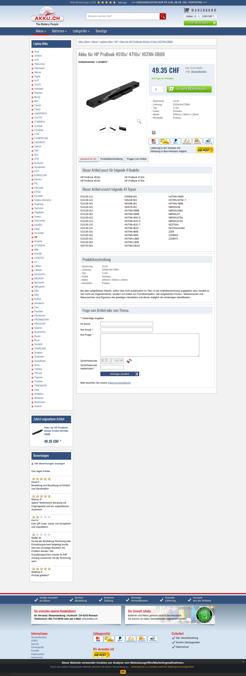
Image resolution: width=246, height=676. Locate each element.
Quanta (38, 327)
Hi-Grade (39, 233)
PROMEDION (41, 319)
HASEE (38, 225)
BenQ (37, 97)
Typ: (155, 107)
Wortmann (39, 402)
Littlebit (38, 270)
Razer (37, 336)
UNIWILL (39, 394)
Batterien (59, 30)
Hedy (37, 229)
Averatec (39, 88)
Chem (37, 109)
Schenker (39, 356)
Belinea (38, 92)
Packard (38, 311)
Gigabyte (39, 212)
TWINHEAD (40, 385)
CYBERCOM (41, 138)
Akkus (41, 30)
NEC (36, 295)
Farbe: (156, 111)
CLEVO (38, 117)
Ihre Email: (87, 329)
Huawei (38, 241)
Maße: (156, 114)
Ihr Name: (86, 324)
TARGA (38, 369)
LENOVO (39, 257)
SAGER (38, 344)
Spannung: (158, 101)
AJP (36, 60)
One (36, 307)
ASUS (37, 84)
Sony (37, 365)
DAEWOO (39, 142)
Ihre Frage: (87, 335)
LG (36, 262)
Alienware (39, 68)
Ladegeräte (81, 30)
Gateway (39, 204)
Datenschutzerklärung (119, 382)
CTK (36, 134)
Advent (38, 55)
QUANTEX (40, 332)
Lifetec (37, 266)
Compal (38, 126)
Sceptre (38, 352)
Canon (37, 105)
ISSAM (38, 253)
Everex (38, 179)
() (83, 2)
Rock (37, 340)
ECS (36, 171)
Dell (36, 150)
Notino (37, 299)
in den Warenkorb (191, 89)
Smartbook (40, 361)
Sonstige (101, 30)
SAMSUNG (40, 348)
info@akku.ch (89, 618)
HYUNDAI (39, 245)
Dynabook (39, 167)
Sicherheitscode (89, 360)
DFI (36, 154)
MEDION (39, 278)
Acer (36, 51)
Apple (37, 76)
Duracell (38, 163)
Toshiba (38, 381)
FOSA (37, 192)
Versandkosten (198, 71)
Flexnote (38, 187)
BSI (36, 101)
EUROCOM (40, 175)
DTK (36, 159)
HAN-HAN (39, 220)
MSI (36, 290)
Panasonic (39, 315)
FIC (36, 183)
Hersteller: (158, 117)
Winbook (39, 398)
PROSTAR (40, 323)
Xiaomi (38, 406)
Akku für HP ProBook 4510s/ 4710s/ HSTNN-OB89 (56, 431)
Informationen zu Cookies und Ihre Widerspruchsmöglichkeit (162, 666)
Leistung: (158, 104)
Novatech (39, 303)
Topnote (38, 377)
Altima (37, 72)
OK (123, 672)
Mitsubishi (39, 286)
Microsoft (39, 282)
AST (36, 80)
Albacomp (39, 64)
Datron (37, 146)
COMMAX (39, 121)
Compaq (38, 130)
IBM (36, 249)
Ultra (36, 390)
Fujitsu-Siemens (42, 200)
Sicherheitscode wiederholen (89, 367)
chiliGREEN (40, 113)
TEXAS (38, 373)
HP (36, 237)
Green (37, 216)
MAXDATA (39, 274)
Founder (38, 196)
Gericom (38, 208)
